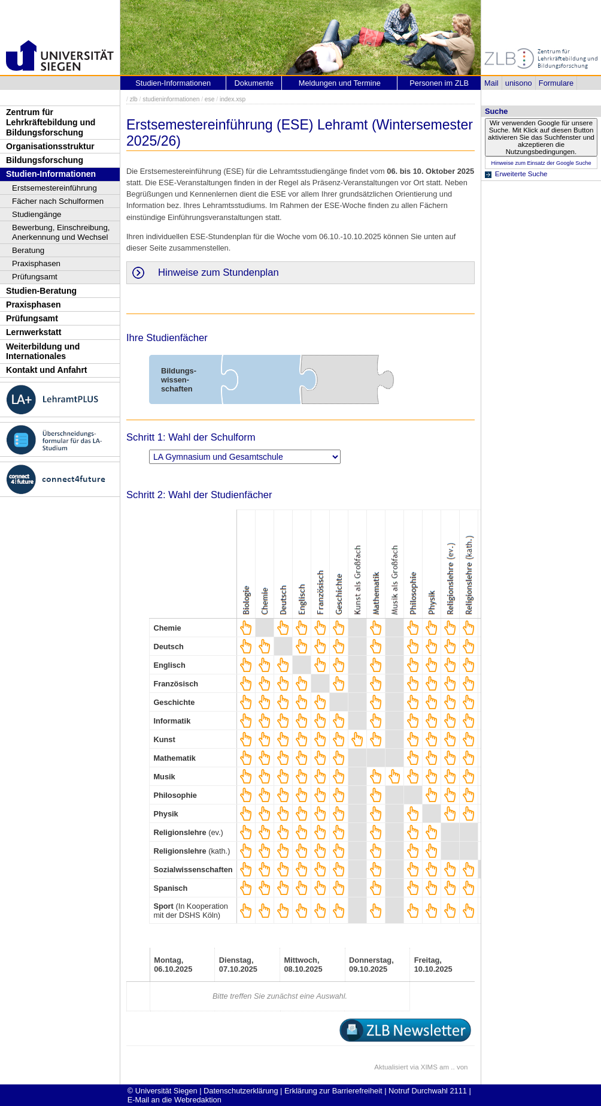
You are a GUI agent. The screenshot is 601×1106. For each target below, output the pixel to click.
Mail (491, 83)
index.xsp (232, 99)
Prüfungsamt (34, 276)
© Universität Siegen (163, 1090)
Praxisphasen (36, 263)
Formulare (556, 83)
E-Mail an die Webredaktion (174, 1099)
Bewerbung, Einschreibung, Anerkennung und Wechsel (61, 232)
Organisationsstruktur (50, 146)
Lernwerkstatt (33, 332)
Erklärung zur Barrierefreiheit (333, 1090)
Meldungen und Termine (340, 83)
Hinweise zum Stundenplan (218, 272)
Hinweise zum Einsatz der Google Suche (541, 163)
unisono (518, 83)
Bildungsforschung (44, 160)
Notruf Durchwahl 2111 (427, 1090)
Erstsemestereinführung (54, 187)
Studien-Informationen (51, 174)
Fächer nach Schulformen (58, 201)
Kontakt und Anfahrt (46, 370)
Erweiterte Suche (521, 173)
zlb (134, 99)
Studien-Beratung (41, 291)
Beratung (28, 250)
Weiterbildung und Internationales (43, 351)
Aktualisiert (391, 1067)
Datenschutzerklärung (241, 1090)
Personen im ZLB (439, 83)
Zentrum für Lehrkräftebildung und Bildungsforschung (50, 122)
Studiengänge (37, 214)
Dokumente (254, 83)
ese (210, 99)
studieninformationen (170, 99)
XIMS (429, 1067)
